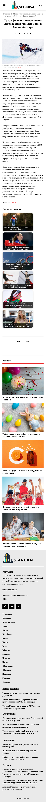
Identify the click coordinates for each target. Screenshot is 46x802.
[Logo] (23, 5)
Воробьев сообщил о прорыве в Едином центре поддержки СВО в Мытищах (20, 701)
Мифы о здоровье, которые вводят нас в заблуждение (22, 472)
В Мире (14, 14)
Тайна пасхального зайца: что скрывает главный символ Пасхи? (21, 435)
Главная (6, 14)
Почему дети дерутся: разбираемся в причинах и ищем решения (20, 508)
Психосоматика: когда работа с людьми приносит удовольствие (21, 545)
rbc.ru (19, 68)
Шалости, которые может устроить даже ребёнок (22, 398)
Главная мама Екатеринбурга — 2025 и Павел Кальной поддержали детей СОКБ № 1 (22, 781)
